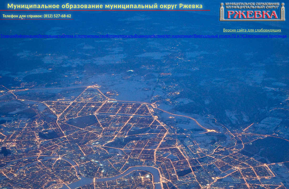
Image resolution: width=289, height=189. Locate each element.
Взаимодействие (149, 35)
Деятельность (50, 35)
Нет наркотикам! (179, 35)
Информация (26, 35)
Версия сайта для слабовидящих (252, 30)
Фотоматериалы (120, 35)
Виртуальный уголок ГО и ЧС (219, 35)
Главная (8, 35)
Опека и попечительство (84, 35)
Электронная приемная (266, 35)
